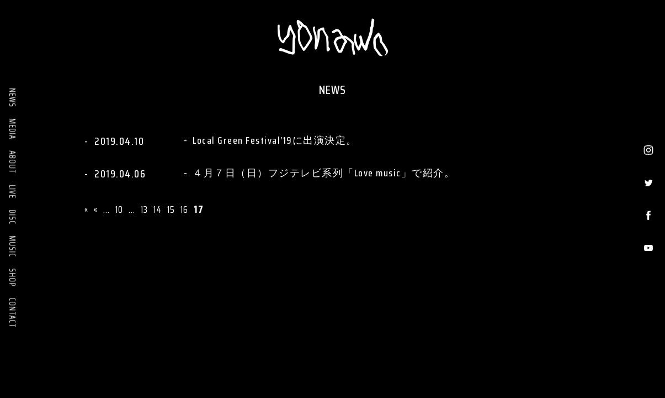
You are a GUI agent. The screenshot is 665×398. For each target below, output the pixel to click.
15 (171, 209)
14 (157, 209)
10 (119, 209)
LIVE (12, 191)
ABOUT (12, 162)
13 (144, 209)
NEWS (12, 97)
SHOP (12, 277)
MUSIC (12, 246)
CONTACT (12, 312)
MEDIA (12, 128)
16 (184, 209)
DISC (12, 217)
